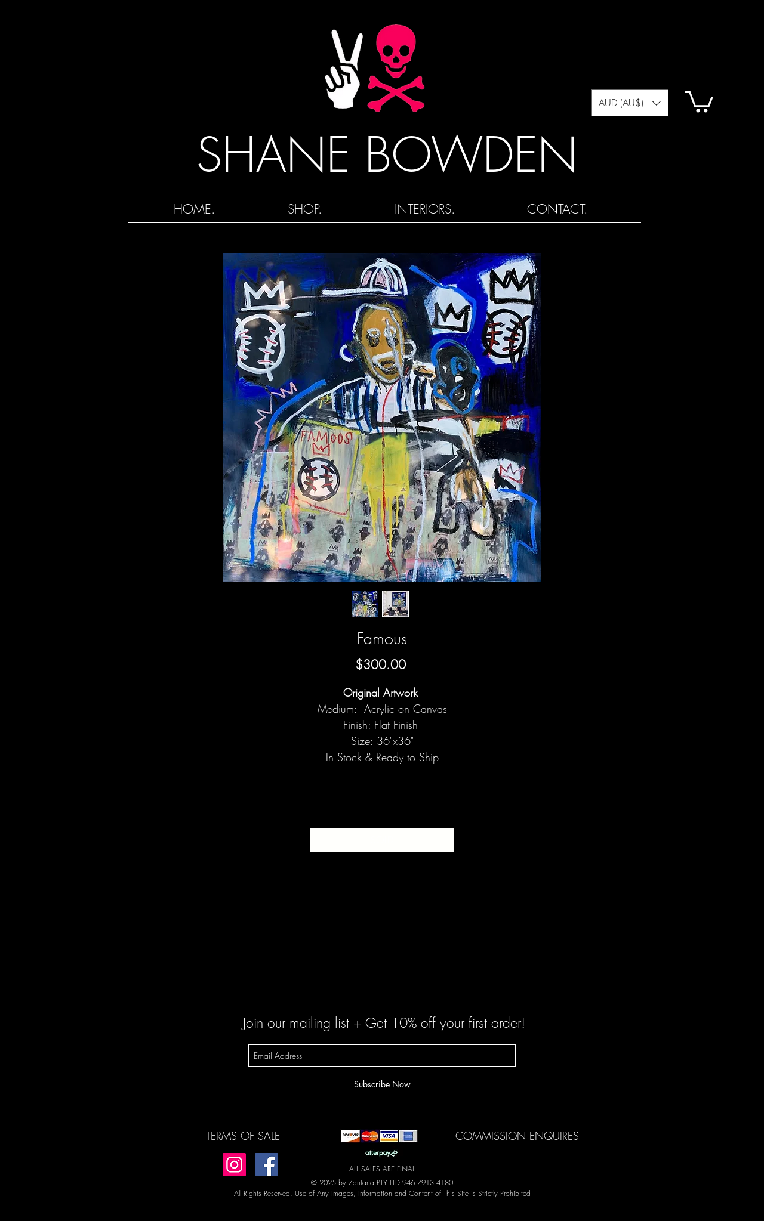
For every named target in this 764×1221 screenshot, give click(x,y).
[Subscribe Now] (382, 1084)
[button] (629, 102)
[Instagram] (234, 1164)
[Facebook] (266, 1164)
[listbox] (629, 102)
